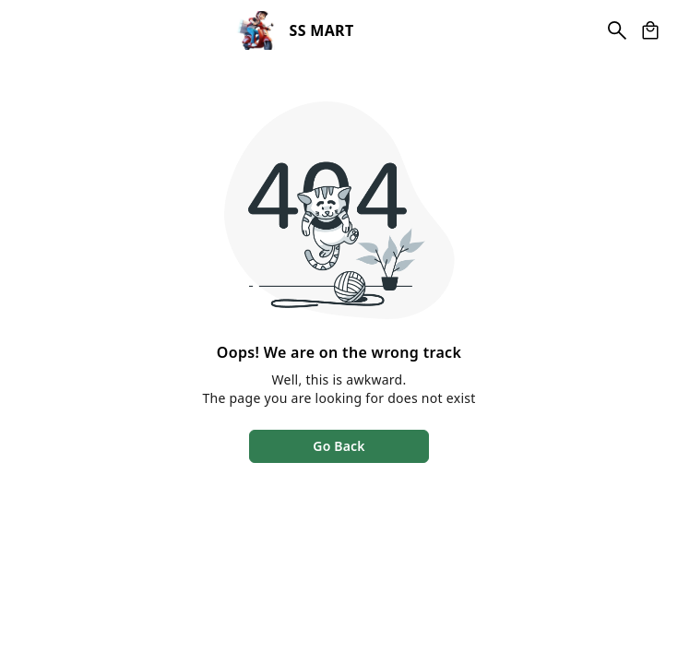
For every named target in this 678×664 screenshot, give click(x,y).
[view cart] (650, 30)
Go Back (338, 446)
